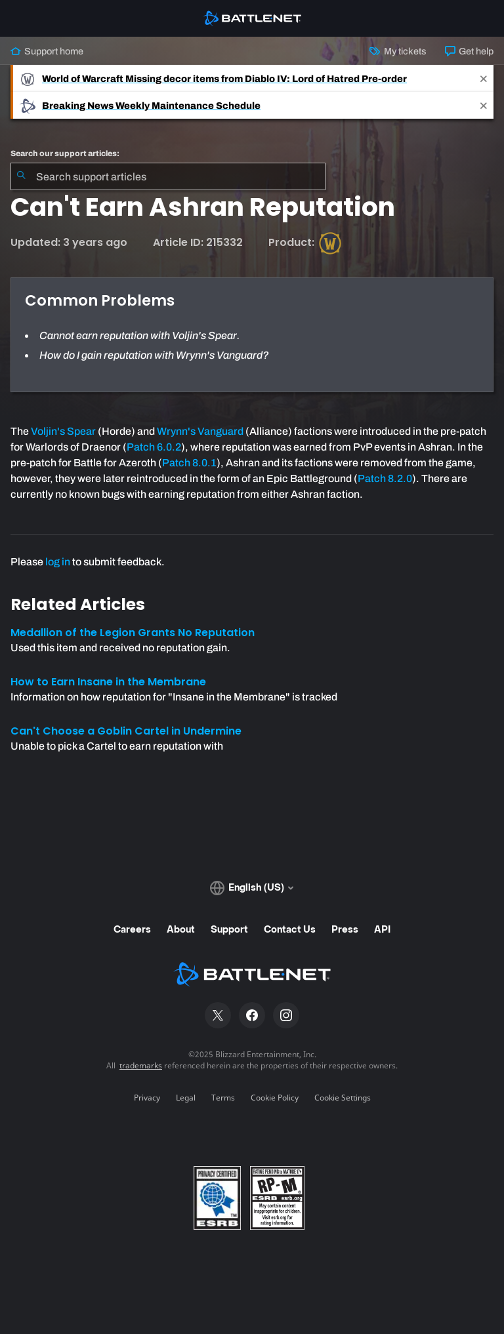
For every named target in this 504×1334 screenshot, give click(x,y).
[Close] (484, 78)
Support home (46, 51)
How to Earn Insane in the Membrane (108, 681)
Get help (469, 51)
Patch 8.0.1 (189, 462)
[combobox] (168, 176)
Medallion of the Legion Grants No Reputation (132, 632)
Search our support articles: (64, 153)
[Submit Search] (21, 176)
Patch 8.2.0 (385, 478)
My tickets (397, 51)
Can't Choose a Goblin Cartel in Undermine (126, 730)
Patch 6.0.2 (154, 447)
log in (57, 561)
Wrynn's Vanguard (200, 431)
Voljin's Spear (63, 431)
